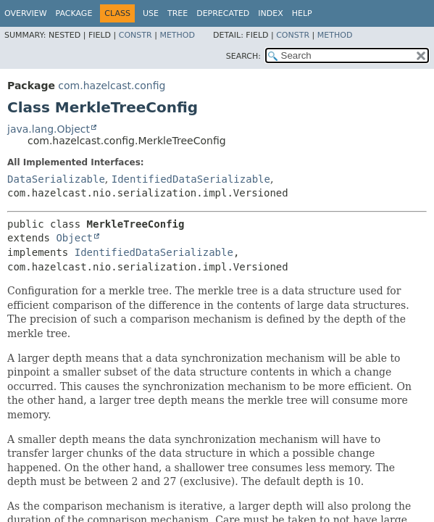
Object (74, 238)
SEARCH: (243, 56)
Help (302, 13)
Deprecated (222, 13)
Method (177, 35)
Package (74, 13)
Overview (25, 13)
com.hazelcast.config (111, 85)
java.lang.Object (48, 129)
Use (151, 13)
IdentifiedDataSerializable (191, 179)
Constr (135, 35)
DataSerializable (56, 179)
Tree (177, 13)
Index (270, 13)
